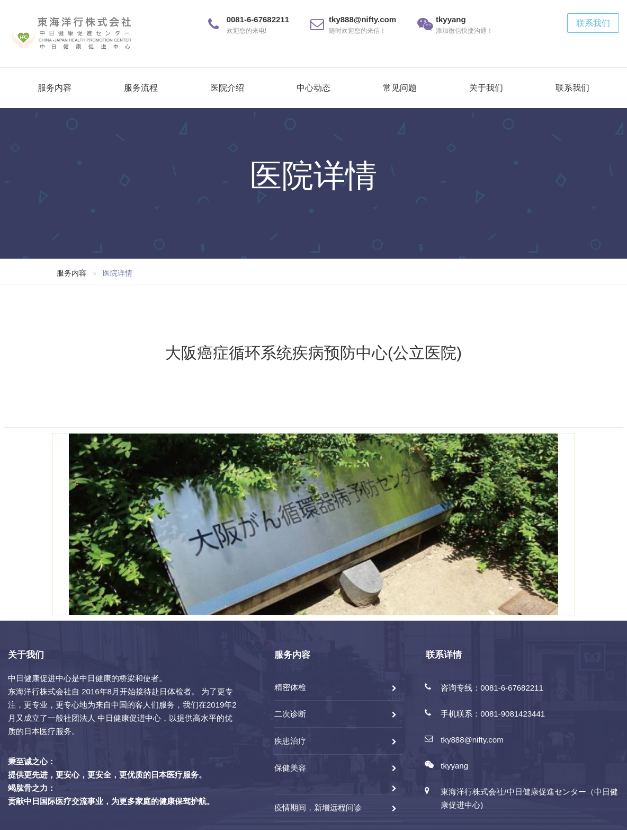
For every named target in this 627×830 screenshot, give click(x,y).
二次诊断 (290, 713)
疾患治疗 (290, 740)
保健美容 (290, 767)
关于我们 (486, 87)
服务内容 (54, 87)
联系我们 (593, 23)
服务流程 (141, 87)
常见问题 (400, 87)
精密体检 (290, 687)
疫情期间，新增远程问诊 (318, 807)
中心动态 (313, 87)
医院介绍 (227, 87)
